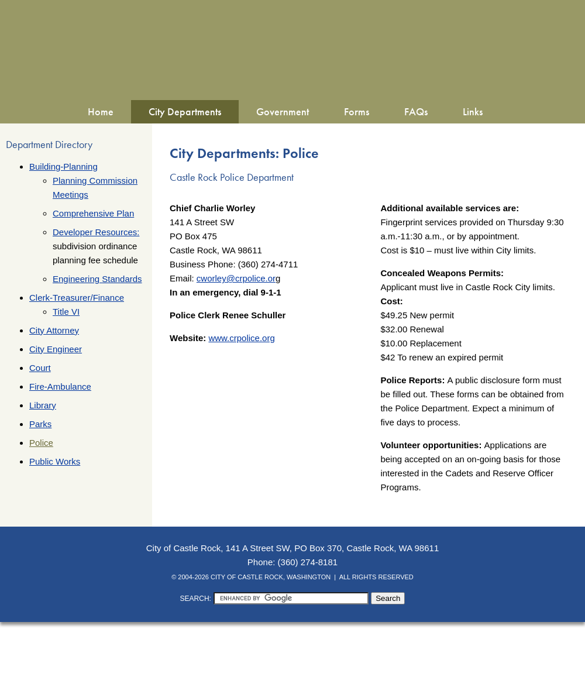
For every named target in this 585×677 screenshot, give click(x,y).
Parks (40, 424)
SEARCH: (195, 598)
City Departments (185, 111)
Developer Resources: (96, 232)
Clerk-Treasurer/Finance (76, 298)
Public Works (54, 461)
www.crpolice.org (241, 338)
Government (282, 111)
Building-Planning (63, 166)
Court (40, 368)
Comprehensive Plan (93, 213)
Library (42, 405)
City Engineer (55, 349)
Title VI (66, 312)
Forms (356, 111)
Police (41, 443)
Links (473, 111)
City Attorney (54, 330)
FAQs (416, 111)
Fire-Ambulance (60, 386)
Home (100, 111)
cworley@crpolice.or (236, 278)
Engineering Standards (97, 279)
